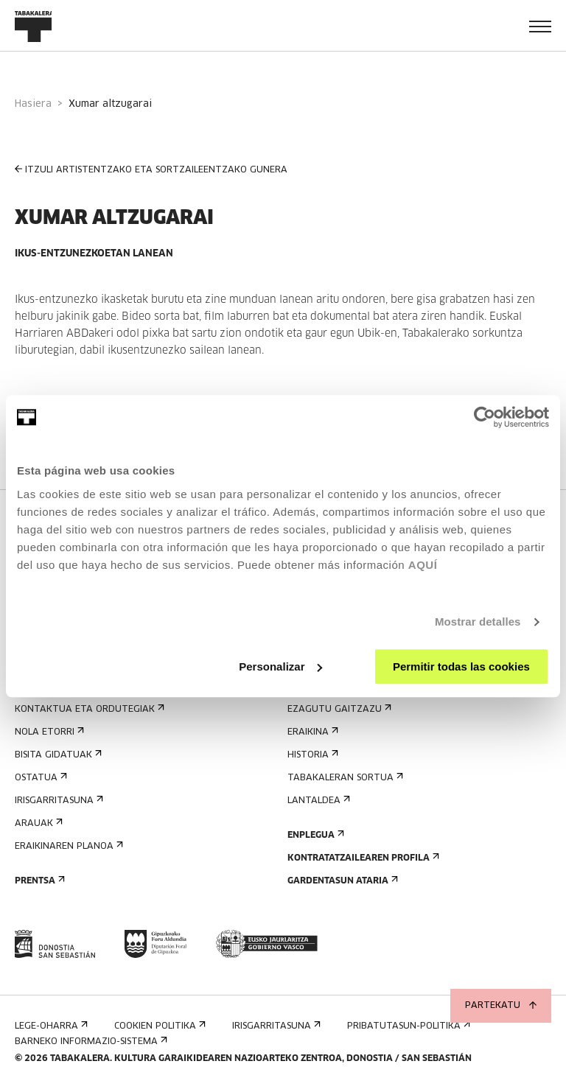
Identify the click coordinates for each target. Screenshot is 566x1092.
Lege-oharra (50, 1026)
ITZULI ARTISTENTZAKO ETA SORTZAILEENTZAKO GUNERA (151, 170)
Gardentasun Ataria (341, 881)
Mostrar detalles (478, 621)
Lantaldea (317, 800)
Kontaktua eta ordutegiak (88, 709)
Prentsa (38, 881)
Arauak (37, 823)
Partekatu (501, 1005)
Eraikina (311, 732)
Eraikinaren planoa (67, 846)
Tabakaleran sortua (343, 778)
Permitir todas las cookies (461, 666)
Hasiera (33, 104)
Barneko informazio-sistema (89, 1041)
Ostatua (39, 778)
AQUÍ (423, 565)
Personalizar (280, 666)
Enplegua (314, 835)
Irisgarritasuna (57, 800)
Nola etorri (48, 732)
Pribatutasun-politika (407, 1026)
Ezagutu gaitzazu (337, 709)
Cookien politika (158, 1026)
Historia (311, 755)
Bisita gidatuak (57, 755)
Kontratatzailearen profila (361, 858)
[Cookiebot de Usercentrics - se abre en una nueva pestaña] (484, 417)
